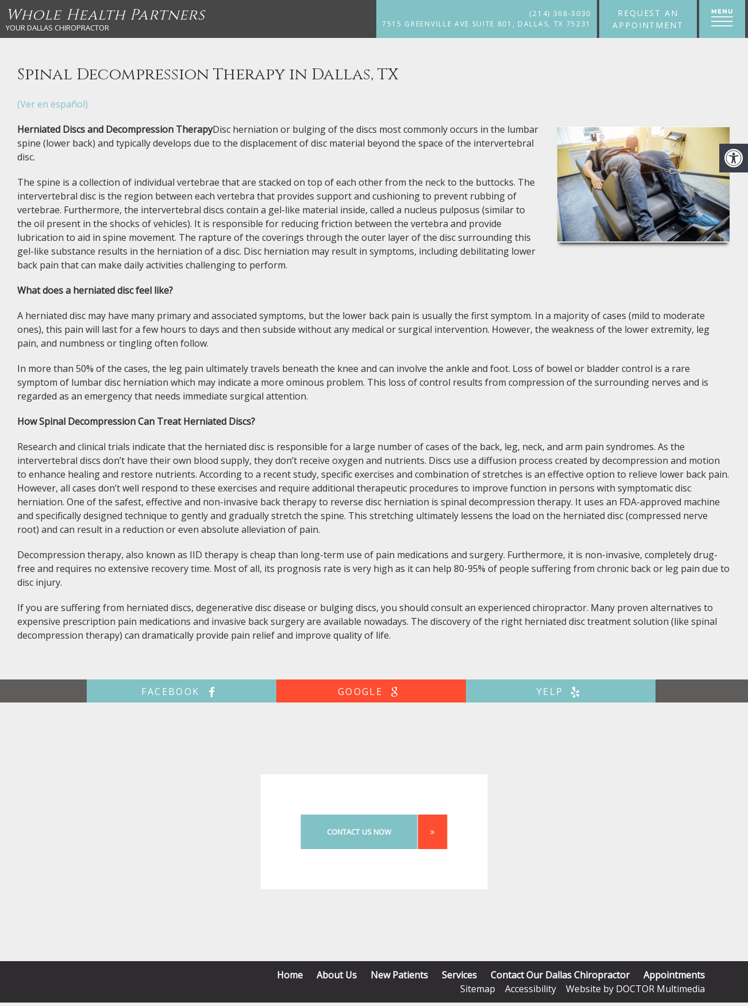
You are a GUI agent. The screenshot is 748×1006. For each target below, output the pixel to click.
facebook (181, 691)
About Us (337, 975)
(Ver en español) (52, 104)
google (371, 691)
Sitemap (477, 988)
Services (459, 975)
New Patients (399, 975)
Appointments (674, 975)
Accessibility (530, 988)
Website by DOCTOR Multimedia (635, 988)
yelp (561, 691)
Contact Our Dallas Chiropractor (560, 975)
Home (290, 975)
